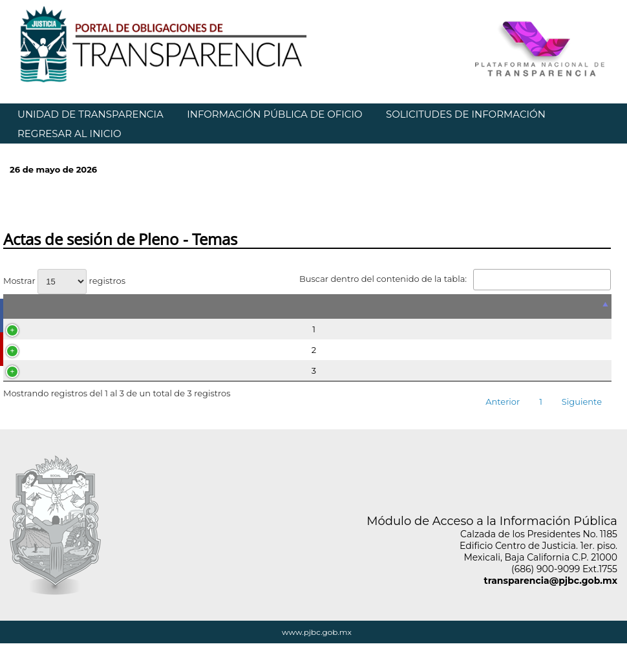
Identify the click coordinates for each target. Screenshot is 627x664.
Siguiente (582, 401)
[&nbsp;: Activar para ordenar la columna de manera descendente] (307, 306)
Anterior (502, 401)
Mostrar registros (64, 280)
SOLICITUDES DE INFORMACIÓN (466, 114)
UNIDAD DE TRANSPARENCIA (90, 114)
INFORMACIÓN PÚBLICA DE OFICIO (274, 114)
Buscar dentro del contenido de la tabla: (455, 278)
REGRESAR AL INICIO (69, 133)
